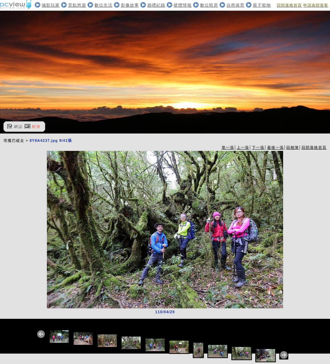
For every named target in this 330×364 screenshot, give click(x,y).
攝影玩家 (51, 5)
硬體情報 (183, 5)
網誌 (18, 126)
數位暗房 (209, 5)
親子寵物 (262, 5)
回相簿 (292, 147)
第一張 (228, 147)
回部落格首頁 (289, 5)
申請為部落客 (315, 5)
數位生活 (103, 5)
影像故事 (130, 5)
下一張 (258, 147)
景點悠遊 (77, 5)
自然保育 (235, 5)
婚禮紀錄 (156, 5)
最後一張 (275, 147)
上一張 (243, 147)
